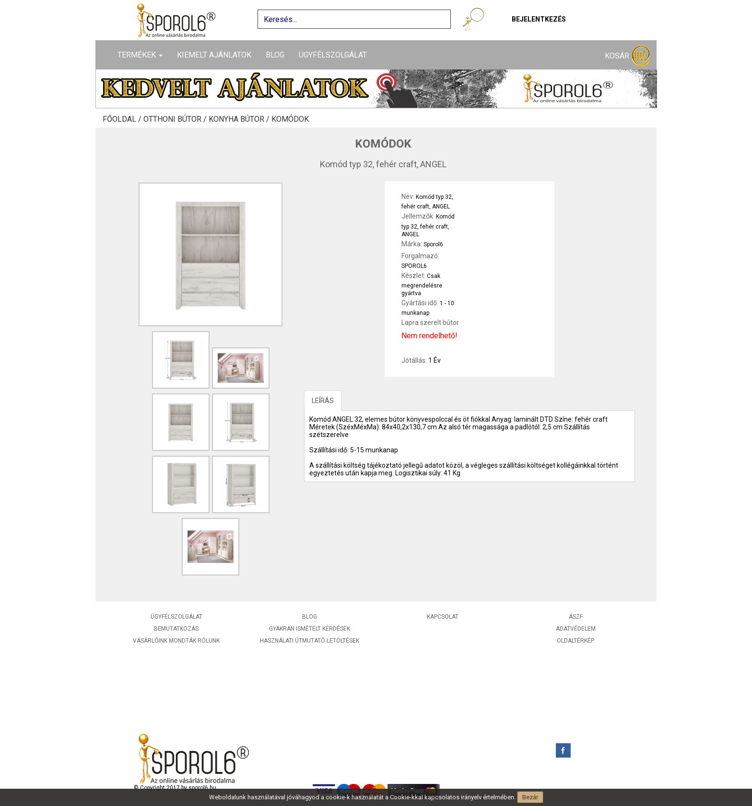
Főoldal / (123, 119)
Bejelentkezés (539, 19)
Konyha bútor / (240, 119)
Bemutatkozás (176, 628)
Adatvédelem (576, 628)
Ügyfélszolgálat (333, 54)
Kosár (627, 56)
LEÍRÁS (323, 400)
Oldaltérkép (575, 640)
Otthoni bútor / (176, 119)
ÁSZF (576, 616)
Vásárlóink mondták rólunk (176, 640)
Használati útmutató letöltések (309, 640)
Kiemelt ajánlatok (214, 54)
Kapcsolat (442, 616)
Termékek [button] (140, 54)
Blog (275, 54)
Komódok (290, 119)
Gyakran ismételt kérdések (309, 628)
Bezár (530, 797)
